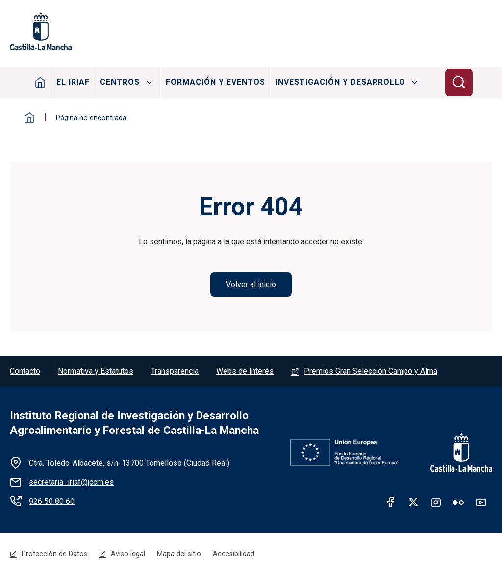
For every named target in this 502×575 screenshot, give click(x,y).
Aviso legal (128, 554)
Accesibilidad (233, 554)
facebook (390, 502)
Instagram (436, 502)
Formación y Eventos (215, 82)
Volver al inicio (251, 284)
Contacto (25, 371)
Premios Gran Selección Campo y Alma (370, 371)
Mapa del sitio (179, 554)
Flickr (458, 502)
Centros (120, 82)
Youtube (481, 502)
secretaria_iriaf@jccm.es (71, 482)
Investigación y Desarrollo (340, 82)
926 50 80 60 (52, 501)
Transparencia (175, 371)
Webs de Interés (245, 371)
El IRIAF (73, 82)
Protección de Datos (54, 554)
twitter (413, 502)
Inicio (40, 82)
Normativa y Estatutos (95, 371)
